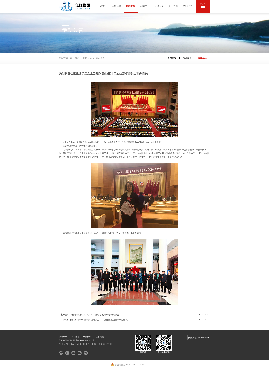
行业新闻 (187, 58)
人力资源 (173, 6)
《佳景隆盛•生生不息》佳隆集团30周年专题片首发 (94, 314)
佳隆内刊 (87, 336)
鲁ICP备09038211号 (85, 340)
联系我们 (187, 6)
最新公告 (202, 58)
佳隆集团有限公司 (67, 340)
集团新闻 (172, 58)
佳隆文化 (159, 6)
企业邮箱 (75, 336)
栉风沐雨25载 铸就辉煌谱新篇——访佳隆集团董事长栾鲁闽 (99, 319)
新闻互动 (130, 6)
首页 (102, 6)
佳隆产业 (145, 6)
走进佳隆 (116, 6)
